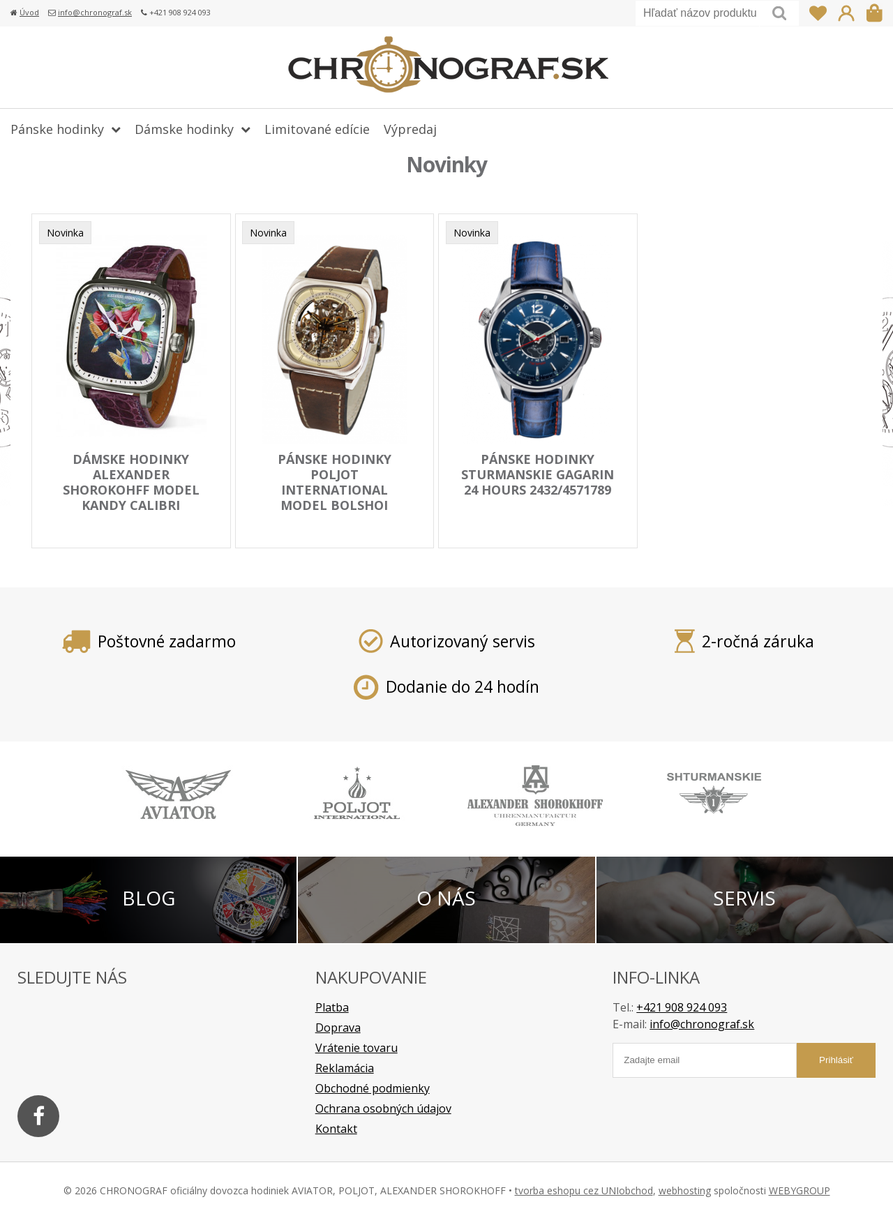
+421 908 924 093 (681, 1006)
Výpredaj (410, 129)
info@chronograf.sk (95, 12)
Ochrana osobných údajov (383, 1107)
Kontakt (336, 1128)
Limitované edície (317, 129)
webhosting (685, 1189)
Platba (332, 1006)
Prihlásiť (846, 13)
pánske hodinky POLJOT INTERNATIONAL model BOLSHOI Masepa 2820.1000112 (334, 490)
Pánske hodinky (57, 129)
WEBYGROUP (799, 1189)
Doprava (338, 1027)
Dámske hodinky (184, 129)
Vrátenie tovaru (356, 1047)
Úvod (29, 12)
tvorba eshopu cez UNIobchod (584, 1189)
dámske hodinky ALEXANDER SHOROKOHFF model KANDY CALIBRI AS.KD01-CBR (131, 490)
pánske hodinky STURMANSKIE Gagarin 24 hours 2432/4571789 (537, 474)
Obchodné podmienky (372, 1087)
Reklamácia (344, 1067)
